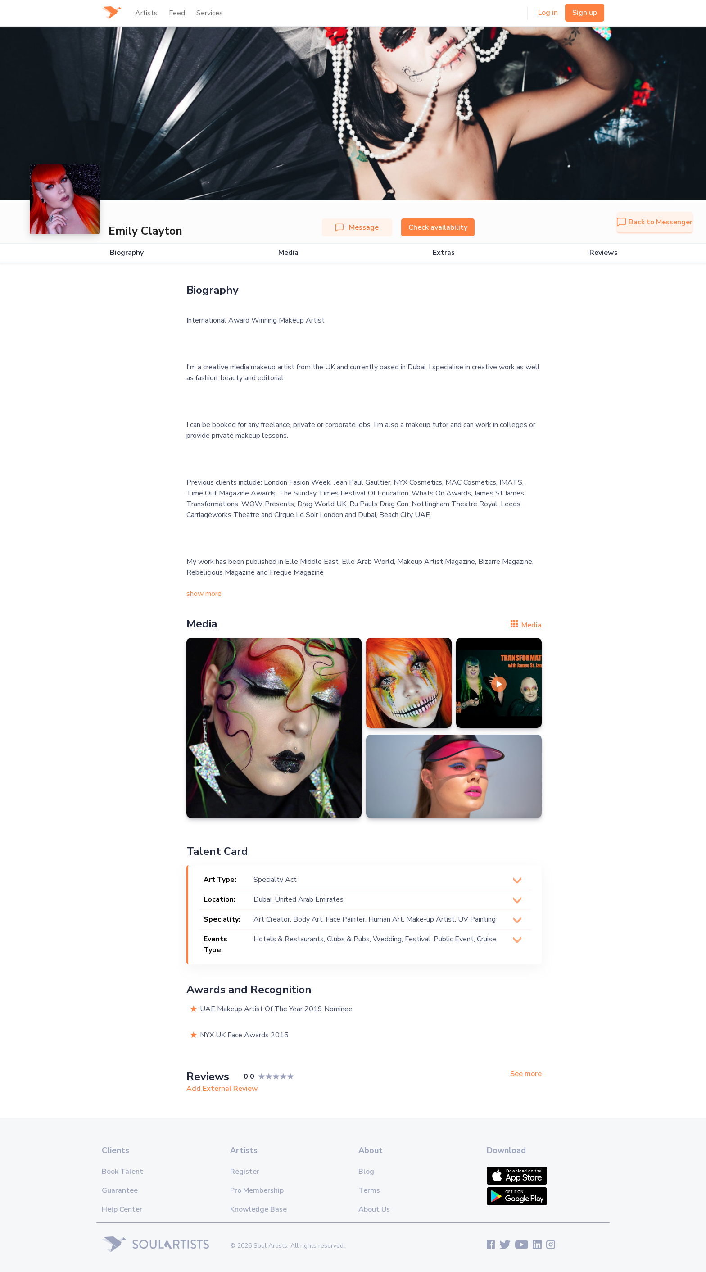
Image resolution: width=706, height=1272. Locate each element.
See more (526, 1074)
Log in (548, 13)
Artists (146, 13)
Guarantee (120, 1190)
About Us (374, 1209)
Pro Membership (257, 1190)
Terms (369, 1190)
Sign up (584, 13)
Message (357, 227)
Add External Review (222, 1088)
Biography (127, 253)
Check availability (437, 227)
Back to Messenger (654, 222)
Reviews (603, 253)
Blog (366, 1171)
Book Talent (122, 1171)
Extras (444, 253)
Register (244, 1171)
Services (209, 13)
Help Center (122, 1209)
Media (288, 253)
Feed (177, 13)
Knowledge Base (258, 1209)
